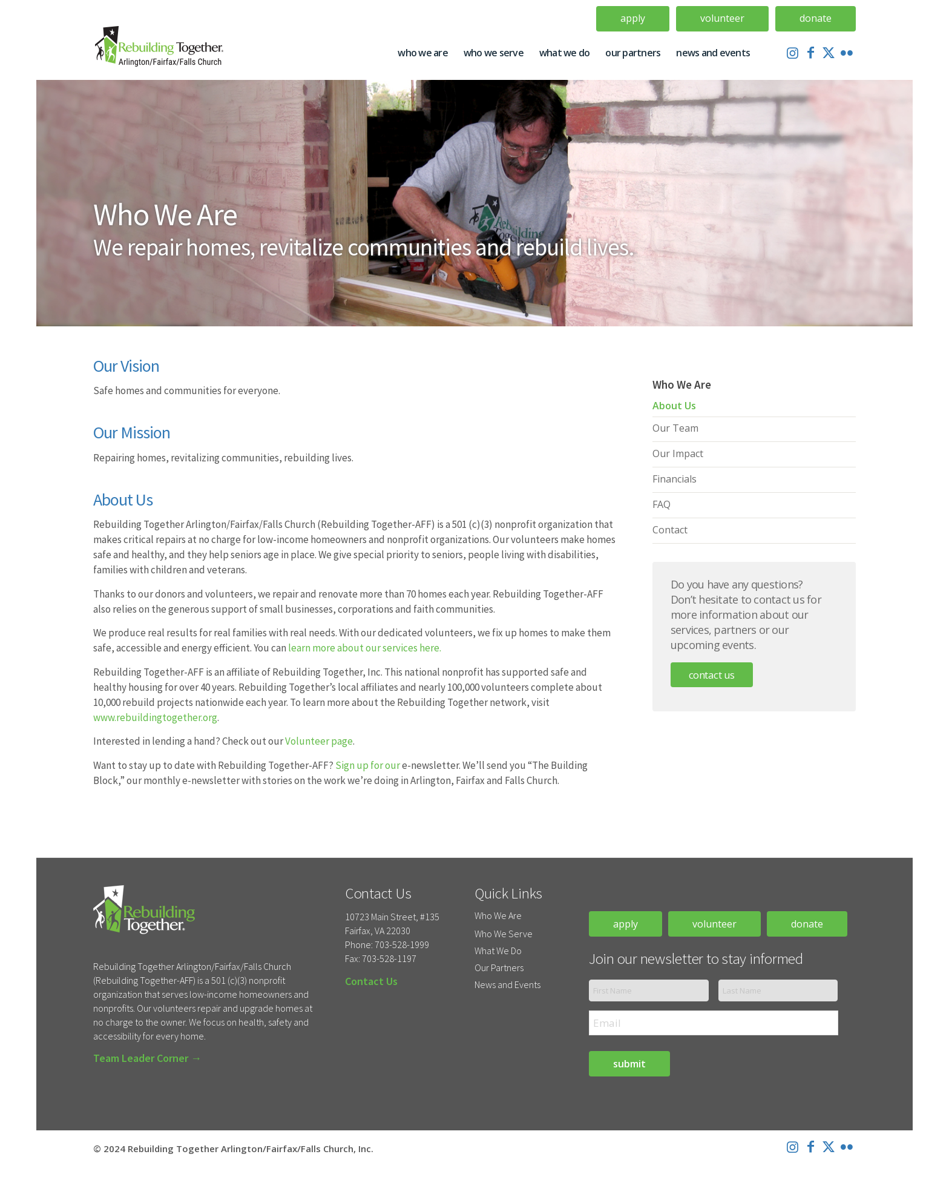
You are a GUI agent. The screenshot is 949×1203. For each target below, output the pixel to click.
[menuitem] (633, 18)
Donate (816, 18)
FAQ (661, 504)
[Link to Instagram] (792, 52)
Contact (670, 529)
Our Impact (677, 453)
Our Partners (499, 967)
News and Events (507, 984)
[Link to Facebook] (810, 52)
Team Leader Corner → (147, 1058)
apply (625, 924)
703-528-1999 (402, 944)
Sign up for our (367, 765)
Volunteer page (319, 741)
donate (807, 924)
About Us (674, 405)
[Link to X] (828, 52)
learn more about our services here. (364, 647)
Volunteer (722, 18)
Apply (632, 18)
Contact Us (712, 675)
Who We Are (498, 915)
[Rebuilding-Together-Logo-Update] (164, 52)
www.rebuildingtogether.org (155, 717)
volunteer (714, 924)
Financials (674, 479)
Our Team (675, 428)
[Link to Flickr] (847, 52)
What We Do (498, 950)
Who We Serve (504, 934)
